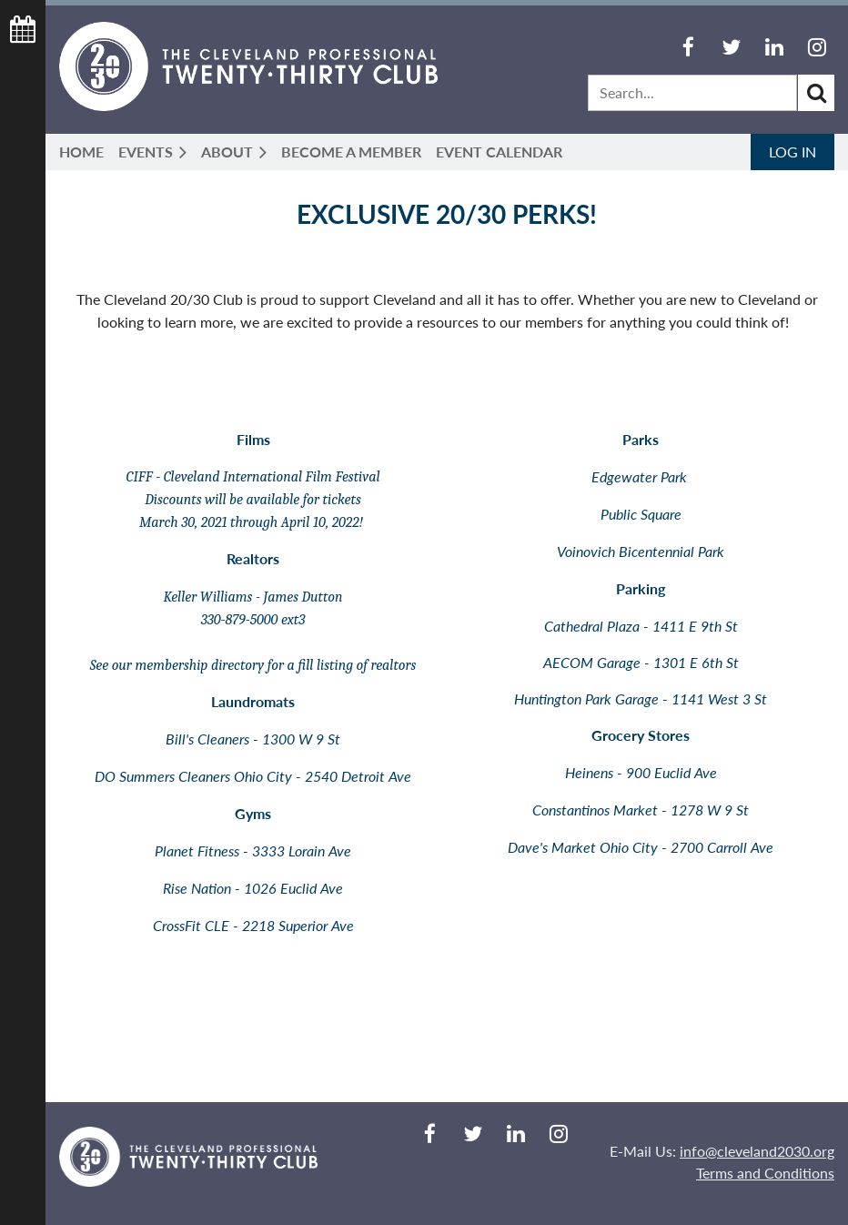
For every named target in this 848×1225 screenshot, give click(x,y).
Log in (792, 151)
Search (816, 93)
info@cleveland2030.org (757, 1150)
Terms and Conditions (765, 1172)
